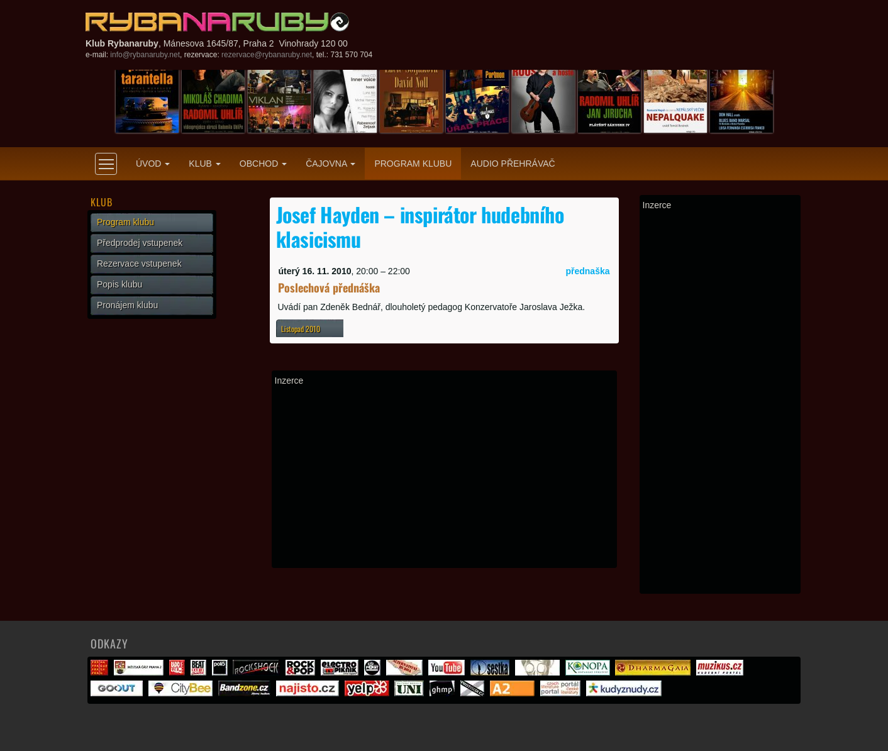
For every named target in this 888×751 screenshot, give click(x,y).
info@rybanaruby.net (145, 54)
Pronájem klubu (127, 305)
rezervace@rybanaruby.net (266, 54)
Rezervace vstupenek (139, 264)
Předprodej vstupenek (139, 243)
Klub (204, 164)
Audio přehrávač (512, 164)
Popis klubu (119, 284)
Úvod (153, 164)
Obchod (263, 164)
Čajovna (330, 164)
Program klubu (413, 164)
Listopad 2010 (300, 328)
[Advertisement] (444, 477)
